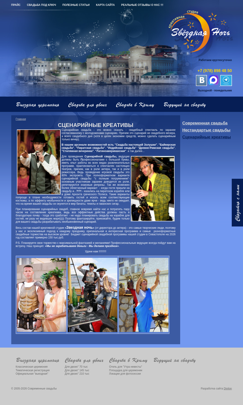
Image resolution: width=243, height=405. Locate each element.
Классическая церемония (32, 366)
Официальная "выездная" (32, 373)
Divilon (228, 388)
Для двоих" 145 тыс (77, 370)
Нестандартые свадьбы (206, 130)
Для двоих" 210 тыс (77, 373)
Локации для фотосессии (125, 373)
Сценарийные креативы (206, 137)
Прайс (16, 5)
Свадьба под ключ (41, 5)
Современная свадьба (205, 123)
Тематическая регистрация (33, 370)
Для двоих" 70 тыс (76, 366)
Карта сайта (105, 5)
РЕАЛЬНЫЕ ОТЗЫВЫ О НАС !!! (142, 5)
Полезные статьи (76, 5)
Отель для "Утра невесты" (125, 366)
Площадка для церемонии (125, 370)
